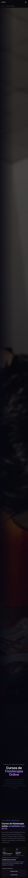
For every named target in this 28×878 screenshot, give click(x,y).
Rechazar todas (14, 871)
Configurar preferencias (7, 868)
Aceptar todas (14, 874)
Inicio (3, 6)
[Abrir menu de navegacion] (25, 2)
